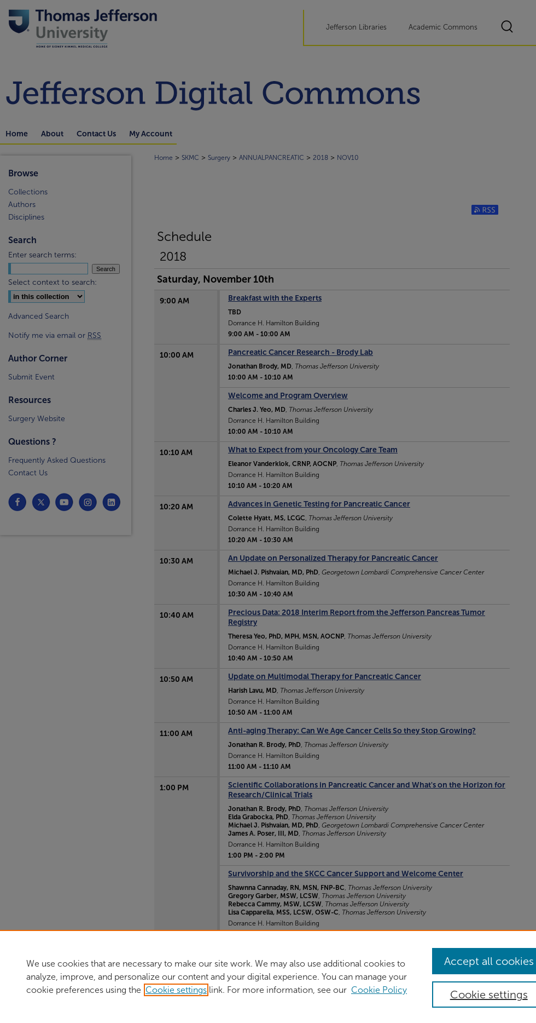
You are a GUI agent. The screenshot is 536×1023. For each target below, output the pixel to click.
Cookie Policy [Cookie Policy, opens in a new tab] (379, 990)
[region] (268, 976)
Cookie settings (176, 990)
